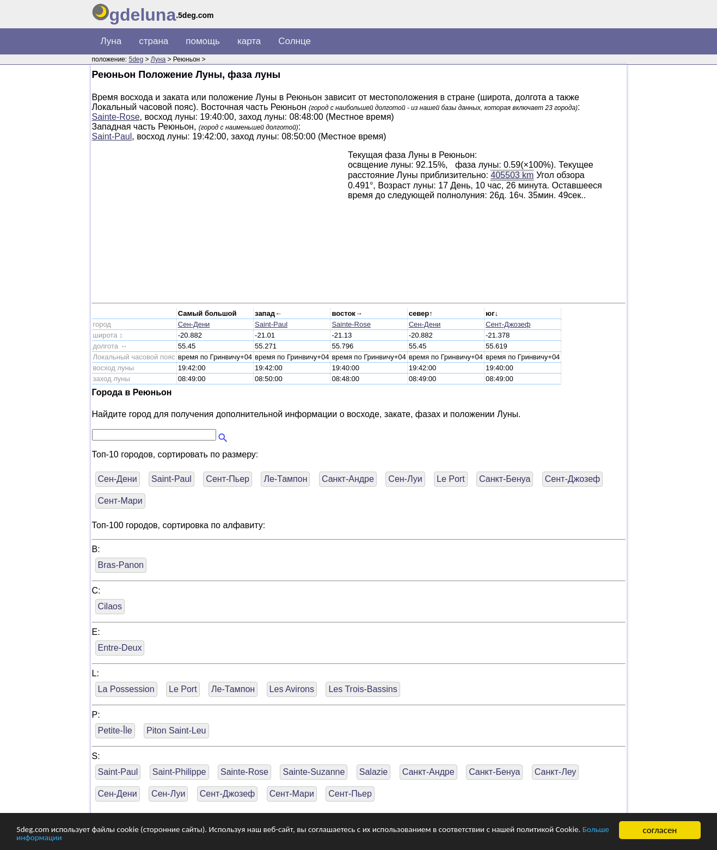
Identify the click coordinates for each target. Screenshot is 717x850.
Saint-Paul (112, 136)
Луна (111, 41)
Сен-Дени (194, 324)
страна (153, 41)
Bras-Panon (121, 565)
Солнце (294, 41)
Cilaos (110, 606)
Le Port (451, 479)
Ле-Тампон (285, 479)
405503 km (512, 175)
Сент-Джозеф (508, 324)
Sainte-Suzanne (314, 771)
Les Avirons (291, 689)
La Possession (126, 689)
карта (249, 41)
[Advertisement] (220, 226)
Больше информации (132, 837)
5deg (135, 59)
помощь (203, 41)
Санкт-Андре (348, 479)
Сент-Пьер (227, 479)
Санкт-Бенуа (504, 479)
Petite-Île (115, 730)
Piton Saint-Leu (176, 730)
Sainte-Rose (116, 116)
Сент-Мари (120, 500)
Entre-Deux (120, 647)
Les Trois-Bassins (362, 689)
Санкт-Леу (556, 771)
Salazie (373, 771)
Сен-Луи (405, 479)
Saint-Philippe (179, 771)
